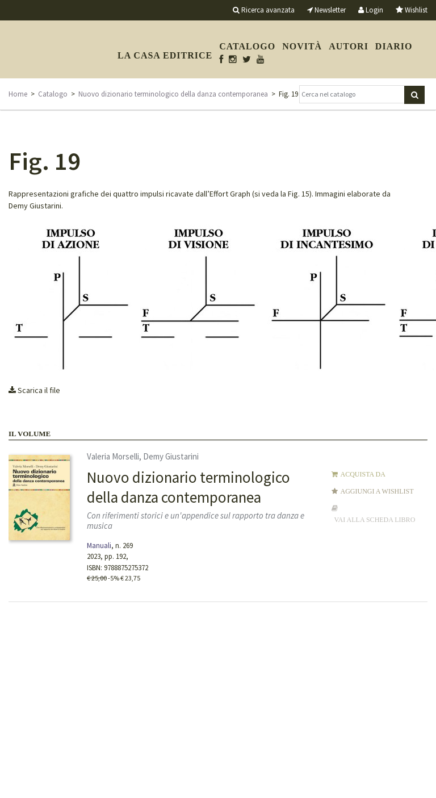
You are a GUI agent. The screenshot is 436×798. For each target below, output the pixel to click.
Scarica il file (34, 390)
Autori (348, 46)
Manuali (99, 545)
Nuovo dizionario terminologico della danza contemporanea (173, 94)
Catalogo (247, 46)
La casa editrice (165, 55)
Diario (394, 46)
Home (18, 94)
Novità (302, 46)
